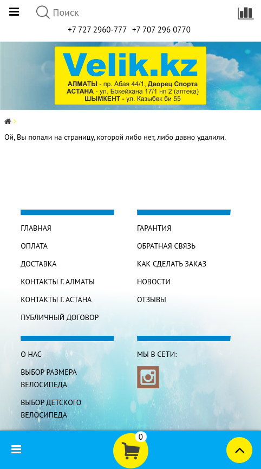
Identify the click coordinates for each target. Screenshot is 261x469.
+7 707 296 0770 (161, 29)
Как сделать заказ (171, 264)
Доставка (38, 264)
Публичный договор (60, 317)
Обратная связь (166, 246)
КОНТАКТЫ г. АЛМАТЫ (58, 281)
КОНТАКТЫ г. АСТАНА (56, 299)
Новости (154, 281)
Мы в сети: (157, 354)
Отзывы (151, 299)
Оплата (34, 246)
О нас (31, 354)
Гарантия (154, 228)
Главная (36, 228)
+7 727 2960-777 (97, 29)
